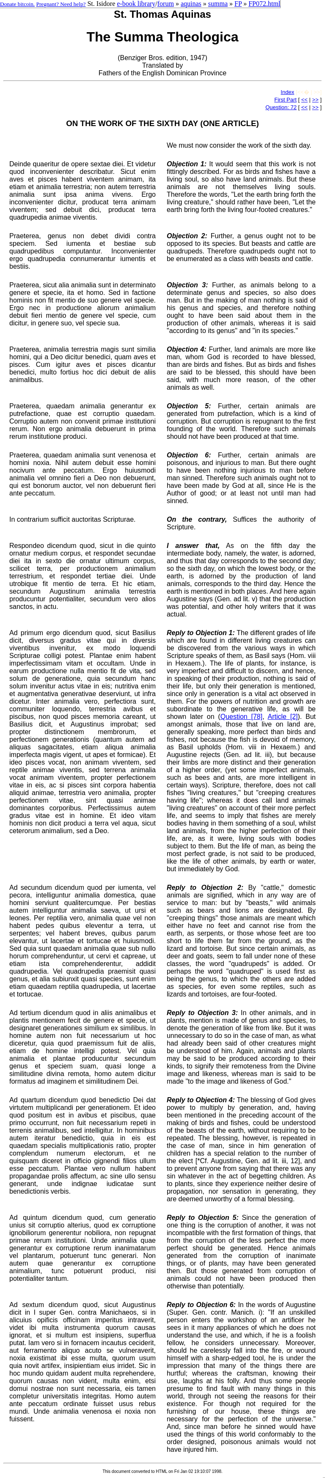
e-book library (136, 3)
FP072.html (264, 3)
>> (315, 99)
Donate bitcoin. (17, 4)
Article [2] (282, 716)
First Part (285, 99)
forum (165, 3)
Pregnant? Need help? (61, 4)
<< (304, 99)
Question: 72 (281, 107)
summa (218, 3)
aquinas (191, 3)
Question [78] (241, 716)
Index (287, 92)
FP (238, 3)
